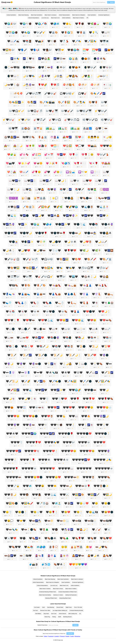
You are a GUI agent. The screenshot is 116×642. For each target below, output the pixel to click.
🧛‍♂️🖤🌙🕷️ (93, 555)
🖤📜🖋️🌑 (41, 355)
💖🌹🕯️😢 (87, 154)
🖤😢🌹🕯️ (52, 512)
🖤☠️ (107, 529)
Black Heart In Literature (50, 15)
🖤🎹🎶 (61, 276)
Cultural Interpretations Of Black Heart (67, 591)
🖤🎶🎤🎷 (39, 32)
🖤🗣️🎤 (22, 50)
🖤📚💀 (107, 337)
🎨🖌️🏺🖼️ (64, 102)
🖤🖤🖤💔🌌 (13, 451)
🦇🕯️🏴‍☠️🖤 (26, 555)
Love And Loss (45, 17)
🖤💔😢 (91, 320)
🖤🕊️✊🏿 (51, 41)
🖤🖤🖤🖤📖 (65, 468)
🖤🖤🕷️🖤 (12, 433)
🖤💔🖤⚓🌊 (45, 320)
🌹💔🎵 (54, 84)
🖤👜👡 (108, 294)
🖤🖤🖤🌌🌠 (47, 433)
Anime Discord (62, 613)
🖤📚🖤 (56, 346)
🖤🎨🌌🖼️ (62, 259)
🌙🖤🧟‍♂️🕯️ (87, 76)
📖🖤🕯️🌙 (13, 189)
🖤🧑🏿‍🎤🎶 (47, 50)
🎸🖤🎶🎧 (55, 119)
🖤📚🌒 (67, 337)
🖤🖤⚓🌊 (50, 494)
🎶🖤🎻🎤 (67, 111)
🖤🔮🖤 (21, 363)
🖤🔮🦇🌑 (35, 363)
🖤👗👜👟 (24, 294)
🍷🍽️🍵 (107, 84)
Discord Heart (60, 607)
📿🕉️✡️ (104, 189)
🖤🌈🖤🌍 (72, 207)
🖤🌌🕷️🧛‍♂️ (53, 215)
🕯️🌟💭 (53, 198)
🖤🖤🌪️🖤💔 (59, 398)
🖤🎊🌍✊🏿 (12, 32)
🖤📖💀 (65, 329)
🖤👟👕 (7, 302)
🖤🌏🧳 (47, 224)
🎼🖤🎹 (13, 128)
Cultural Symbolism (11, 15)
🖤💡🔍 (93, 32)
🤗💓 (89, 547)
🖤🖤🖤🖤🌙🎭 (102, 459)
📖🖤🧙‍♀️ (27, 189)
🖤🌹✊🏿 (79, 23)
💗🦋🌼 (37, 163)
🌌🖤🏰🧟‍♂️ (44, 58)
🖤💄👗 (75, 311)
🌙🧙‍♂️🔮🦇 (29, 84)
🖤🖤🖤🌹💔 (33, 442)
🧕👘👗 (51, 555)
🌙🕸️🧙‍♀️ (58, 76)
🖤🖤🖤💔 (99, 442)
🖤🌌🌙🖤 (38, 215)
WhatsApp (77, 636)
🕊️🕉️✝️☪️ (12, 198)
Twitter (45, 636)
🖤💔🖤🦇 (29, 320)
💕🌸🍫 (24, 154)
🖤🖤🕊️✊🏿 (56, 425)
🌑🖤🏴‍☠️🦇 (29, 67)
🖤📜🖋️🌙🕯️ (73, 355)
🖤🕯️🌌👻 (50, 363)
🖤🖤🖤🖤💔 (47, 468)
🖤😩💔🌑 (107, 512)
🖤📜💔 (105, 346)
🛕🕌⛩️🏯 (77, 547)
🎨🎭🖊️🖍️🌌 (97, 93)
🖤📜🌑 (81, 346)
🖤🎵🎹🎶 (13, 276)
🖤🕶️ (109, 363)
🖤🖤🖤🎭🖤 (51, 442)
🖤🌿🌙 (84, 250)
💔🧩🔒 (11, 154)
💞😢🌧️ (58, 172)
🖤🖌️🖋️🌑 (86, 381)
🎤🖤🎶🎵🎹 (33, 93)
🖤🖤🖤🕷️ (44, 459)
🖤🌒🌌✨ (27, 241)
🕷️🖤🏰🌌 (13, 207)
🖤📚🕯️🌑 (12, 346)
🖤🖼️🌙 (107, 494)
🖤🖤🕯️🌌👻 (85, 425)
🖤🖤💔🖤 (69, 407)
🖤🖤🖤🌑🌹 (65, 433)
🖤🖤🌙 (104, 390)
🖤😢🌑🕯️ (21, 512)
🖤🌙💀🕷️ (70, 241)
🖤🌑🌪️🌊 (80, 224)
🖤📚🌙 (79, 337)
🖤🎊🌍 (107, 23)
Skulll (59, 616)
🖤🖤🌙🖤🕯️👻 (27, 398)
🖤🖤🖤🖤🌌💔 (81, 459)
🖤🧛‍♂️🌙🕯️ (83, 529)
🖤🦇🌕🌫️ (63, 520)
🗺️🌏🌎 (40, 547)
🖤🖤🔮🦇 (29, 425)
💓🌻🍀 (30, 145)
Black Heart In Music (58, 588)
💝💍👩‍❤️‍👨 (11, 172)
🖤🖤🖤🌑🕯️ (102, 433)
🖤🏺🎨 (25, 285)
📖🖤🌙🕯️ (61, 180)
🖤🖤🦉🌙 (10, 494)
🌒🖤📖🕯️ (13, 76)
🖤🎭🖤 (70, 268)
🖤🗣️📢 (34, 50)
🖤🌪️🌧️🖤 (55, 250)
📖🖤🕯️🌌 (101, 180)
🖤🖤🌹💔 (89, 398)
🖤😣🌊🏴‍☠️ (92, 512)
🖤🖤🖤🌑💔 (84, 433)
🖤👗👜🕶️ (39, 294)
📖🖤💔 (87, 180)
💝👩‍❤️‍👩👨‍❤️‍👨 (105, 163)
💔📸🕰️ (92, 145)
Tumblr (72, 636)
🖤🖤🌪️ (44, 398)
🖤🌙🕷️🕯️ (9, 250)
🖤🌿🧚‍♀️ (96, 250)
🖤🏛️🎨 (53, 32)
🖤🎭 (59, 268)
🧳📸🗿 (33, 564)
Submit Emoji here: (42, 625)
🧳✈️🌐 (45, 564)
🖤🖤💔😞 (13, 416)
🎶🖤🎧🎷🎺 (16, 111)
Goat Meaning (50, 607)
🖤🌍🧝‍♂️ (34, 224)
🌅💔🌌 (96, 50)
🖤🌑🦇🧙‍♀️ (90, 233)
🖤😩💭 (8, 520)
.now (5, 2)
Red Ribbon (38, 613)
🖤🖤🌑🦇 (90, 390)
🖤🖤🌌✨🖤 (58, 390)
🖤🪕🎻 (96, 529)
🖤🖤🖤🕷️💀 (61, 459)
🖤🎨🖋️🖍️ (90, 259)
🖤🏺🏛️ (81, 32)
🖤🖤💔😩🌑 (30, 416)
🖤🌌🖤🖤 (87, 215)
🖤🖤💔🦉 (47, 416)
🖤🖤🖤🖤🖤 (84, 468)
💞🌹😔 (36, 172)
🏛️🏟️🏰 (25, 128)
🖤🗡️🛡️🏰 (42, 503)
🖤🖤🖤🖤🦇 (13, 477)
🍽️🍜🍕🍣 (17, 93)
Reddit (67, 636)
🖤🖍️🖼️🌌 (13, 390)
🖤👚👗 (84, 294)
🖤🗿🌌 (68, 503)
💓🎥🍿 (42, 145)
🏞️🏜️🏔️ (50, 128)
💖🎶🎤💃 (103, 154)
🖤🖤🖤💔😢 (87, 451)
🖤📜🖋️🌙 (56, 355)
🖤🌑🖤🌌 (10, 233)
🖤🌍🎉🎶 (10, 23)
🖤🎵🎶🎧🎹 (85, 268)
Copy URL (70, 633)
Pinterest (62, 636)
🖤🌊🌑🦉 (87, 207)
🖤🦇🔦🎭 (12, 529)
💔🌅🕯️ (55, 145)
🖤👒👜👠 (55, 285)
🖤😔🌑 (105, 503)
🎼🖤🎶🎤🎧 (90, 119)
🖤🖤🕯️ (70, 425)
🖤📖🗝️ (105, 329)
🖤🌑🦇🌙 (75, 233)
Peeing (54, 616)
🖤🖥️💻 (104, 41)
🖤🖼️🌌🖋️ (93, 494)
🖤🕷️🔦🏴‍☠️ (52, 372)
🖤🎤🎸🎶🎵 (30, 259)
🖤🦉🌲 (43, 529)
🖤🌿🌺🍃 (93, 23)
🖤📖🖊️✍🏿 (13, 41)
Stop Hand (46, 613)
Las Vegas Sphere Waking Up (60, 610)
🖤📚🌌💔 (38, 337)
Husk (43, 607)
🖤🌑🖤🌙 (26, 233)
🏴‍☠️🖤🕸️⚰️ (29, 137)
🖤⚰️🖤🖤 (15, 547)
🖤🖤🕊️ (42, 425)
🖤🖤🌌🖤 (41, 390)
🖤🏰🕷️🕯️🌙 (88, 276)
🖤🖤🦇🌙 (66, 486)
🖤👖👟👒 (9, 294)
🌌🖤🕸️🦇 (59, 58)
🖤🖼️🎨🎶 (9, 50)
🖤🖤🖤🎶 (69, 442)
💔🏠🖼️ (67, 145)
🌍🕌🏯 (73, 58)
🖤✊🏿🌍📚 (73, 50)
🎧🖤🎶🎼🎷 (67, 93)
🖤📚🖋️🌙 (42, 346)
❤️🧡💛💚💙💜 (78, 564)
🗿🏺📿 (53, 547)
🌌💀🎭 (14, 58)
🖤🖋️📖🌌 (92, 372)
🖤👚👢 (96, 294)
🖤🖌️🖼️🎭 (90, 41)
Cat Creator (37, 607)
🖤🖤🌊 (27, 390)
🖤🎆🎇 (108, 250)
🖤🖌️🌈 (25, 381)
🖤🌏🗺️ (54, 23)
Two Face (35, 610)
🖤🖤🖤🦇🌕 (71, 477)
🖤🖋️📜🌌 (107, 372)
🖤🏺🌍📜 (67, 32)
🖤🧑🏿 (55, 529)
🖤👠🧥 (47, 302)
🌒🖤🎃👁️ (75, 67)
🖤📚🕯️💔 (27, 346)
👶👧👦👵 (93, 137)
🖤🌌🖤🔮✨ (70, 215)
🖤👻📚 (10, 311)
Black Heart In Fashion (78, 17)
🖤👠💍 (34, 302)
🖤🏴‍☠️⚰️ (13, 285)
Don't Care (53, 613)
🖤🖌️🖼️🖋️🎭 (102, 381)
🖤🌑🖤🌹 (41, 233)
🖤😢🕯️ (78, 512)
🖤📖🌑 (10, 329)
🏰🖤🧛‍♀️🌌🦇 (11, 137)
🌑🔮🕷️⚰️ (100, 58)
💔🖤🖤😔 (106, 145)
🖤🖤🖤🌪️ (17, 442)
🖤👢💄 (84, 302)
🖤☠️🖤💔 (10, 538)
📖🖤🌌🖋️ (46, 180)
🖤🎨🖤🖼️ (13, 268)
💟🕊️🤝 (82, 172)
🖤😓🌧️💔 (83, 503)
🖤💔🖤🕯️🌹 (11, 320)
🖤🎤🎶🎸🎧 (11, 259)
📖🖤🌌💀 (15, 180)
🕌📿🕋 (25, 198)
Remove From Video (45, 610)
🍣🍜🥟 (82, 84)
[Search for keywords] (99, 2)
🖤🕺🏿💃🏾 (64, 41)
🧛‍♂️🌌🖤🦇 (78, 555)
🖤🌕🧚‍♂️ (41, 241)
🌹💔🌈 (42, 84)
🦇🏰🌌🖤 (10, 555)
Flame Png (47, 616)
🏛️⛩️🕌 (37, 128)
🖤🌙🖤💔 (24, 250)
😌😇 (64, 547)
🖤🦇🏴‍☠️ (76, 520)
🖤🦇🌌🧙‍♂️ (35, 520)
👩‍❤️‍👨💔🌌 (67, 137)
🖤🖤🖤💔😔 (68, 451)
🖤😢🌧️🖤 (36, 512)
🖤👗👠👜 (55, 294)
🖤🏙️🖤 (73, 276)
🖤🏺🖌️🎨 (40, 285)
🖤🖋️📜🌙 (12, 381)
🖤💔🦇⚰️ (106, 320)
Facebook (50, 636)
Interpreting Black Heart (65, 598)
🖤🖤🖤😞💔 (53, 477)
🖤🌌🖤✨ (103, 215)
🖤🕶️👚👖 (24, 372)
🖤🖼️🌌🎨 (78, 494)
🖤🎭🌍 (25, 32)
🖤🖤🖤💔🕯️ (50, 451)
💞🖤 (47, 172)
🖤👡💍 (59, 302)
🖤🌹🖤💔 (70, 250)
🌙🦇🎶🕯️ (103, 76)
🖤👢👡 (71, 302)
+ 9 (87, 17)
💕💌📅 (48, 154)
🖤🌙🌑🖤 (55, 241)
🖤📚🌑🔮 (53, 337)
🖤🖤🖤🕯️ (11, 459)
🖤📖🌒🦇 (39, 329)
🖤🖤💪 (61, 416)
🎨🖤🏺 (93, 102)
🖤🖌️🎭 (76, 41)
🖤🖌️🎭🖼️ (70, 381)
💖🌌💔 (61, 154)
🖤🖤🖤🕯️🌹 (27, 459)
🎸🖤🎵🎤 (40, 119)
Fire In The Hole (78, 607)
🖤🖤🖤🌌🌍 (29, 433)
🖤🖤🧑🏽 (24, 494)
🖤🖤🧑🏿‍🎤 (36, 494)
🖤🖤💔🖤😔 (85, 407)
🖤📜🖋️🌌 (26, 355)
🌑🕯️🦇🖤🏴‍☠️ (11, 67)
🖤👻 (95, 302)
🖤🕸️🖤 (78, 372)
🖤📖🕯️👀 (80, 329)
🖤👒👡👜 (70, 285)
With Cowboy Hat (72, 613)
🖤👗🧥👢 (70, 294)
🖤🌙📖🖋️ (101, 241)
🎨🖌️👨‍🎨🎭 (79, 102)
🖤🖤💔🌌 (53, 407)
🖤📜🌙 (93, 346)
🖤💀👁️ (34, 311)
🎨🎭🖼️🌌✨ (16, 102)
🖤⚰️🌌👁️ (35, 538)
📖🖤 (106, 172)
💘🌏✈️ (65, 163)
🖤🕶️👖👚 (9, 372)
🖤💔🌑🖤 (89, 311)
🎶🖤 (104, 102)
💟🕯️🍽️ (95, 172)
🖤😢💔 (65, 512)
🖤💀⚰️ (62, 311)
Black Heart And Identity (45, 595)
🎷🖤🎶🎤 (101, 111)
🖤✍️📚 (28, 547)
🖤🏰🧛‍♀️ (104, 276)
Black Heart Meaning (24, 15)
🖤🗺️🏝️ (56, 503)
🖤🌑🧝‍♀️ (13, 241)
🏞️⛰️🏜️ (75, 128)
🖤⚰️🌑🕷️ (50, 538)
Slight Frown (69, 607)
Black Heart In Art (55, 17)
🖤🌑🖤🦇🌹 (58, 233)
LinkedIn (56, 636)
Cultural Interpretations (33, 17)
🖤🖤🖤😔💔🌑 (33, 477)
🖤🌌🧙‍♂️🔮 (9, 224)
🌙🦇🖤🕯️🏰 (11, 84)
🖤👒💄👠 (101, 285)
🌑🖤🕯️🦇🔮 (45, 67)
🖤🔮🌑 (104, 355)
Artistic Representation (64, 15)
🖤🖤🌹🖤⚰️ (105, 398)
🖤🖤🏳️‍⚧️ (21, 407)
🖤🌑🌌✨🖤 (62, 224)
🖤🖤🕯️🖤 (103, 425)
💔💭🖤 (79, 145)
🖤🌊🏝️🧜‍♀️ (103, 207)
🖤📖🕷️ (93, 329)
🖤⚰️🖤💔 (106, 538)
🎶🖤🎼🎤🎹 (84, 111)
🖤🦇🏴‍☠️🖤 (106, 520)
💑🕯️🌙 (17, 145)
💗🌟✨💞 (24, 163)
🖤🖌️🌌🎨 (40, 381)
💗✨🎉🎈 (52, 163)
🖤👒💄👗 (86, 285)
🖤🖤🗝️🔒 (13, 486)
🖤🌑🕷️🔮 (107, 224)
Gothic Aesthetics (66, 17)
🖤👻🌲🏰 (107, 302)
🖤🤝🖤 (21, 520)
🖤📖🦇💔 (23, 337)
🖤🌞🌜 (67, 23)
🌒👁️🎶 (61, 67)
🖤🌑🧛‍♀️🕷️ (106, 233)
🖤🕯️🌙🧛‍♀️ (66, 363)
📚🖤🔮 (51, 189)
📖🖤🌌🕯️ (30, 180)
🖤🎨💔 (76, 259)
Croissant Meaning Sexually (76, 610)
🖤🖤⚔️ (64, 494)
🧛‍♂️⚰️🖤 (107, 555)
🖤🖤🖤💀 (84, 442)
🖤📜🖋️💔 (90, 355)
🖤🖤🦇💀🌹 (82, 486)
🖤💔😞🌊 (78, 320)
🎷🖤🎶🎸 (9, 119)
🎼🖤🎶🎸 (107, 119)
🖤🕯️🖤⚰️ (96, 363)
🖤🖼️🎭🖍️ (27, 503)
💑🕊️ (7, 145)
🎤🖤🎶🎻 (50, 93)
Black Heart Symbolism (36, 15)
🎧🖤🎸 (82, 93)
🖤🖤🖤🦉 (89, 477)
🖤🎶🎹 (27, 276)
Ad (80, 613)
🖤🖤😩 (39, 486)
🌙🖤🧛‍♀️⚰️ (72, 76)
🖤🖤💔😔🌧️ (104, 407)
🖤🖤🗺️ (27, 486)
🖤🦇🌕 (48, 520)
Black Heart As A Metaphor (78, 15)
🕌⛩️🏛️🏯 (40, 198)
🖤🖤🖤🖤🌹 (10, 468)
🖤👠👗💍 (21, 302)
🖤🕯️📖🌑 (81, 363)
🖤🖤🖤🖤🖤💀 (104, 468)
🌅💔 (86, 50)
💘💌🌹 (93, 163)
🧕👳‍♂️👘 (64, 555)
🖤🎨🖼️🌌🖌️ (30, 268)
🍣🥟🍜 (94, 84)
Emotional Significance (103, 15)
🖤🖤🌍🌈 (75, 390)
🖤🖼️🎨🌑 (12, 503)
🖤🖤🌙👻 (9, 398)
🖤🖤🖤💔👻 (32, 451)
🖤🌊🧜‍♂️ (11, 215)
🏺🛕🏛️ (42, 137)
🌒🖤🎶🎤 (90, 67)
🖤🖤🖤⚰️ (104, 477)
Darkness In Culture (58, 595)
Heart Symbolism (92, 15)
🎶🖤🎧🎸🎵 (35, 111)
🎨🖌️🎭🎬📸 (47, 102)
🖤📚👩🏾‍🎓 (27, 41)
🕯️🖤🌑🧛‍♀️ (67, 198)
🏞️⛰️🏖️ (62, 128)
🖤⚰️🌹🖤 (78, 538)
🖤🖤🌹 (74, 398)
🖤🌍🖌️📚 (41, 23)
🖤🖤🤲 (52, 486)
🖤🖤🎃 (8, 407)
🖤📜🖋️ (11, 355)
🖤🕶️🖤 (37, 372)
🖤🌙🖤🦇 (39, 250)
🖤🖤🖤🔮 (104, 451)
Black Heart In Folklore (70, 588)
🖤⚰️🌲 (64, 538)
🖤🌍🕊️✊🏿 (26, 23)
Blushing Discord (67, 616)
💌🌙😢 (107, 137)
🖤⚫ (23, 538)
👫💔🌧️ (79, 137)
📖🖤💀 (74, 180)
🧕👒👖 (39, 555)
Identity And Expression (71, 595)
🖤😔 (95, 503)
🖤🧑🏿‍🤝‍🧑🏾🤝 (59, 50)
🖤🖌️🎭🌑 (55, 381)
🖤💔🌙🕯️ (104, 311)
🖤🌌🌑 (24, 215)
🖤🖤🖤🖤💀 (29, 468)
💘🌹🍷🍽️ (80, 163)
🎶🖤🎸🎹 (52, 111)
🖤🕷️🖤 (65, 372)
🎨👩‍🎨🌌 (31, 102)
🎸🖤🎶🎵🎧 (71, 119)
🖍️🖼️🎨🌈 (44, 207)
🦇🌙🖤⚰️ (101, 547)
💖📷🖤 (10, 163)
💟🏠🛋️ (70, 172)
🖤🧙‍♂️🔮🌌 (67, 529)
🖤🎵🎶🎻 (103, 268)
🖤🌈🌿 (58, 207)
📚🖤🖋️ (79, 189)
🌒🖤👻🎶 (106, 67)
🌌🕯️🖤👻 (29, 58)
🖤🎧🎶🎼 (47, 259)
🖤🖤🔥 (85, 416)
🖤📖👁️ (53, 329)
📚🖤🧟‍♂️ (91, 189)
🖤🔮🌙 (8, 363)
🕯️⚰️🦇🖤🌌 (102, 198)
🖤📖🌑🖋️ (24, 329)
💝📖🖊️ (23, 172)
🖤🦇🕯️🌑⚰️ (28, 529)
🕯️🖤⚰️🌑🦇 (84, 198)
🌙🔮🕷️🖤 (44, 76)
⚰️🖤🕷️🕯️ (60, 564)
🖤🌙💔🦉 (86, 241)
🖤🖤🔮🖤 (13, 425)
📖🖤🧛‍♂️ (39, 189)
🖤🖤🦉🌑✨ (101, 486)
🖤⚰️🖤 (91, 538)
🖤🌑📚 (93, 224)
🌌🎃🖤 (108, 50)
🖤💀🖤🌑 (49, 311)
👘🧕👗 (54, 137)
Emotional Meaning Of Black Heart (47, 591)
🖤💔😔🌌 (62, 320)
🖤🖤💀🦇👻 (36, 407)
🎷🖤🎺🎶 (24, 119)
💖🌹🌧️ (73, 154)
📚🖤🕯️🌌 (66, 189)
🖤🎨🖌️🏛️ (106, 259)
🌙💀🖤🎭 (29, 76)
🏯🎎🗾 (87, 128)
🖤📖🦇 (8, 337)
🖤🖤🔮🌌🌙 (101, 416)
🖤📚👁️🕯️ (93, 337)
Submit (75, 625)
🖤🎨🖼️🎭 (47, 268)
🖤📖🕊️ (105, 32)
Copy (9, 27)
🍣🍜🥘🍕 (69, 84)
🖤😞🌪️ (7, 512)
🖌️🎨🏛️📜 (29, 207)
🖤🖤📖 (73, 416)
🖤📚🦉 (68, 346)
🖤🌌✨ (22, 224)
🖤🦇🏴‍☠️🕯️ (90, 520)
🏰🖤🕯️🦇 (101, 128)
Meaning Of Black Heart (51, 598)
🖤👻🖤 (22, 311)
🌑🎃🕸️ (85, 58)
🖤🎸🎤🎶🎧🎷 (44, 276)
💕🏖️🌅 (36, 154)
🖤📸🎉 (39, 41)
